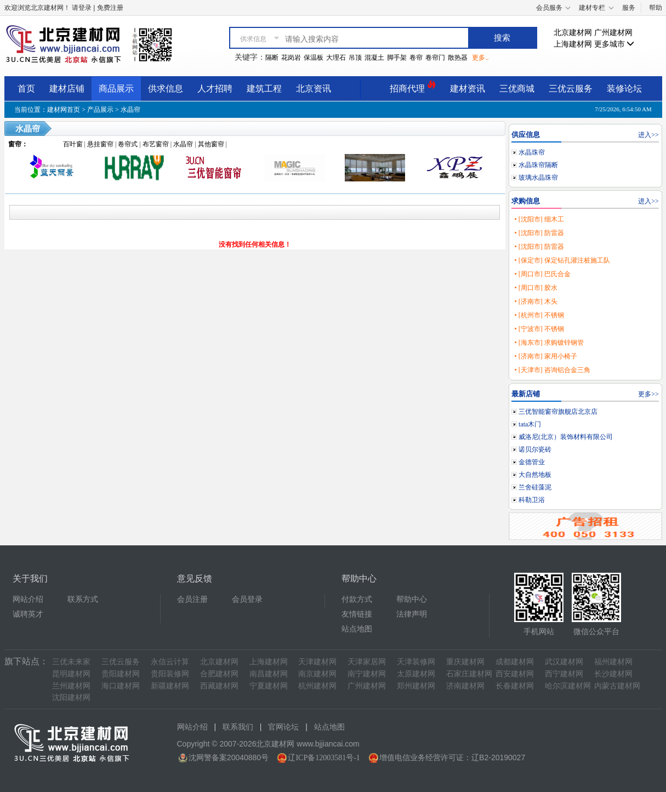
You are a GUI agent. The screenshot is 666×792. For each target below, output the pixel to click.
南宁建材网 (367, 674)
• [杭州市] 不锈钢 (538, 315)
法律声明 (411, 614)
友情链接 (356, 614)
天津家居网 (367, 662)
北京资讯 (313, 88)
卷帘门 (435, 57)
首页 (26, 88)
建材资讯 (467, 88)
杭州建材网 (317, 686)
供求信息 (165, 88)
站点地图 (356, 629)
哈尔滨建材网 (568, 686)
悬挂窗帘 (100, 144)
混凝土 (374, 57)
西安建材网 (515, 674)
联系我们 (238, 727)
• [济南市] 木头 (535, 301)
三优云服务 (571, 88)
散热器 (458, 57)
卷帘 (416, 57)
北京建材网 (573, 33)
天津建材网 (317, 662)
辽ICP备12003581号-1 (324, 758)
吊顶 (355, 57)
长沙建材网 (613, 674)
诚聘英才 (28, 614)
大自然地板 (535, 474)
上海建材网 (573, 44)
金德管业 (532, 462)
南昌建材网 (268, 674)
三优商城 (516, 88)
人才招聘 (214, 88)
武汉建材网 (564, 662)
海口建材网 (120, 686)
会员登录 (247, 599)
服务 (628, 8)
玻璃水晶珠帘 (538, 177)
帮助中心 (411, 599)
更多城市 (614, 44)
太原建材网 (416, 674)
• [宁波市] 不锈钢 (538, 329)
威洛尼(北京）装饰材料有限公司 (566, 437)
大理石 (336, 57)
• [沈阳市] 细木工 (538, 219)
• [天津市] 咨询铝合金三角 (552, 370)
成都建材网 (515, 662)
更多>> (648, 394)
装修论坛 (624, 88)
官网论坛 (283, 727)
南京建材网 (317, 674)
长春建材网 (515, 686)
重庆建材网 (465, 662)
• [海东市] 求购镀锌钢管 (548, 342)
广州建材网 (613, 33)
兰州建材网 (71, 686)
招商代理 (413, 87)
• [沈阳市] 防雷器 (538, 233)
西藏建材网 (219, 686)
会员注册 (192, 599)
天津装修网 (416, 662)
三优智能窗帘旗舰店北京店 (558, 411)
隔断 (271, 57)
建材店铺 (66, 88)
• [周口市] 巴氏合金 (542, 274)
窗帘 (14, 144)
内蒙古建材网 (617, 686)
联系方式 (82, 599)
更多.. (480, 57)
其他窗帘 (211, 144)
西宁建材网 (564, 674)
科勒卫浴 (532, 500)
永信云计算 (170, 662)
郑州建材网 (416, 686)
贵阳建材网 (120, 674)
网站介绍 (28, 599)
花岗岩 (291, 57)
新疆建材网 (170, 686)
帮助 (655, 8)
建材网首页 (63, 109)
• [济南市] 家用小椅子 (545, 356)
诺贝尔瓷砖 (535, 449)
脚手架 (397, 57)
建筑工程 (264, 88)
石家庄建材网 (469, 674)
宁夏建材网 (268, 686)
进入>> (648, 135)
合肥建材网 (219, 674)
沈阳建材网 (71, 697)
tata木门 (530, 424)
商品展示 (116, 88)
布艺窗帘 (156, 144)
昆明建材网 (71, 674)
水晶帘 (130, 109)
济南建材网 (465, 686)
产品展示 (100, 109)
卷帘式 (128, 144)
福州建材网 (613, 662)
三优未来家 (71, 662)
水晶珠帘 (532, 152)
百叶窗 (73, 144)
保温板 (313, 57)
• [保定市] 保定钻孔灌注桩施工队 (562, 260)
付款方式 (356, 599)
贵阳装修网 (170, 674)
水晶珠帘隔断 (538, 165)
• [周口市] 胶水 (535, 288)
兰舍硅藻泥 (535, 487)
